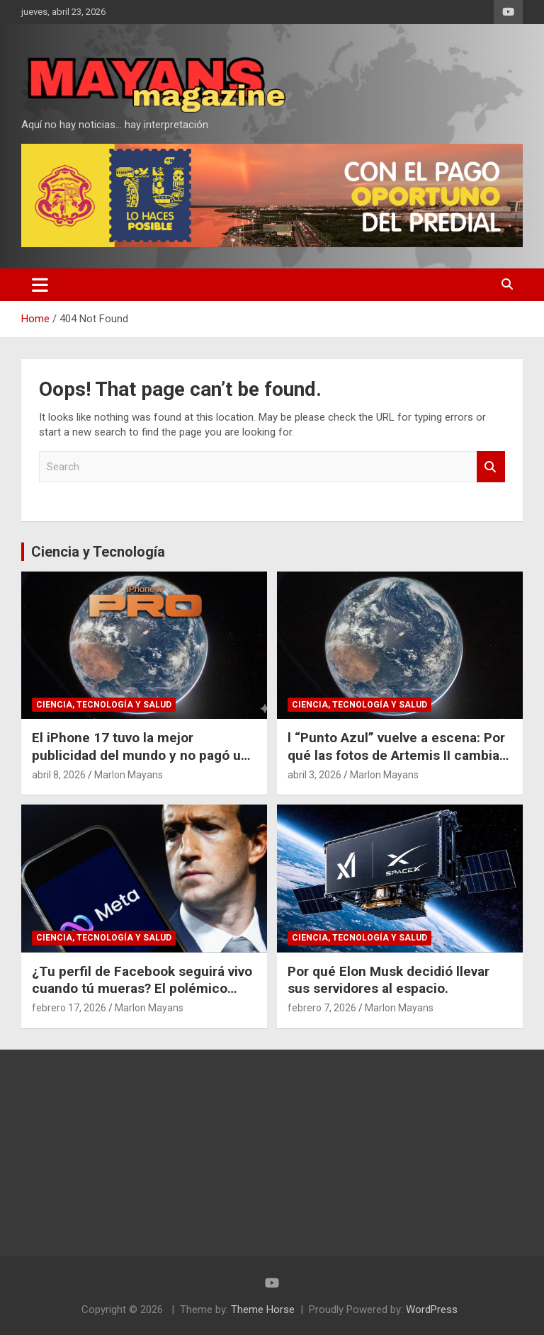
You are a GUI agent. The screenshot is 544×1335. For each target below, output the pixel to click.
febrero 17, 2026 (69, 1007)
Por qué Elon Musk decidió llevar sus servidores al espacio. (388, 980)
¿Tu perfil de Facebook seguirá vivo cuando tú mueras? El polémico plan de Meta (142, 988)
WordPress (432, 1309)
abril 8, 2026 (59, 774)
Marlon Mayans (128, 774)
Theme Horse (263, 1309)
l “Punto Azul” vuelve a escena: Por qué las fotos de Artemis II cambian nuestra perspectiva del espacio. (397, 754)
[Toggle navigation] (40, 284)
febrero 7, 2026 (322, 1007)
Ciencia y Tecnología (98, 551)
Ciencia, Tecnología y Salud (103, 705)
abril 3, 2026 (314, 774)
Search (491, 467)
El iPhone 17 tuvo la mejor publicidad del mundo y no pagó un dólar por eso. (140, 754)
